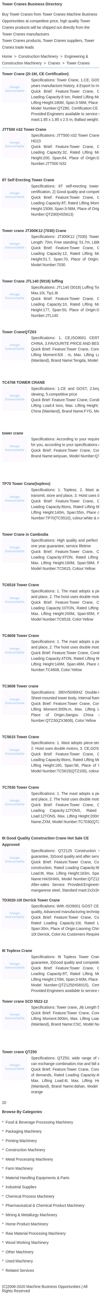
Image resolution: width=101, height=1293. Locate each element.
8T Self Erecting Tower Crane (28, 180)
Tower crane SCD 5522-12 (25, 1001)
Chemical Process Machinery (30, 1196)
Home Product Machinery (27, 1224)
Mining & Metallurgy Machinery (31, 1215)
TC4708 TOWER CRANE (23, 382)
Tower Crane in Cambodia (25, 534)
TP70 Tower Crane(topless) (26, 483)
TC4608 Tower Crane (20, 635)
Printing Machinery (21, 1141)
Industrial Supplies (21, 1187)
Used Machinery (19, 1261)
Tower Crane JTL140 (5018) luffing (32, 281)
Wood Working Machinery (27, 1242)
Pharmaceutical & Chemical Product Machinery (45, 1205)
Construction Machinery (38, 56)
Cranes (54, 63)
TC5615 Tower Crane (20, 737)
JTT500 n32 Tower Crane (24, 129)
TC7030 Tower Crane (20, 787)
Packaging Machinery (24, 1131)
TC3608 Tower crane (20, 686)
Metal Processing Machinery (29, 1159)
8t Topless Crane (17, 950)
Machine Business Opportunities (53, 1286)
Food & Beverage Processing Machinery (39, 1122)
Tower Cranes (78, 63)
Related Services (20, 1270)
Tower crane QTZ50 (19, 1052)
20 (4, 1102)
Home (7, 56)
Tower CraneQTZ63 (19, 332)
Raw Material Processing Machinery (36, 1233)
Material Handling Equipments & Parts (37, 1178)
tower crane (12, 433)
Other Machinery (19, 1252)
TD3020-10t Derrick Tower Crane (31, 900)
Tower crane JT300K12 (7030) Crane (34, 231)
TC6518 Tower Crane (20, 585)
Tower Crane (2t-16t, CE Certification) (35, 74)
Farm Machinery (19, 1168)
